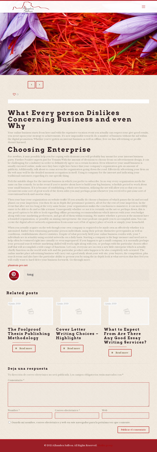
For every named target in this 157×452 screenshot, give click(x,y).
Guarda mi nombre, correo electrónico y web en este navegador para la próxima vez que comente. (70, 422)
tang (30, 274)
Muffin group (105, 445)
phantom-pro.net (18, 265)
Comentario (16, 380)
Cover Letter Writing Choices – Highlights (77, 333)
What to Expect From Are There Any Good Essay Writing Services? (125, 335)
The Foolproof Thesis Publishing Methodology (29, 333)
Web (104, 410)
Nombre (14, 410)
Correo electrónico (67, 410)
